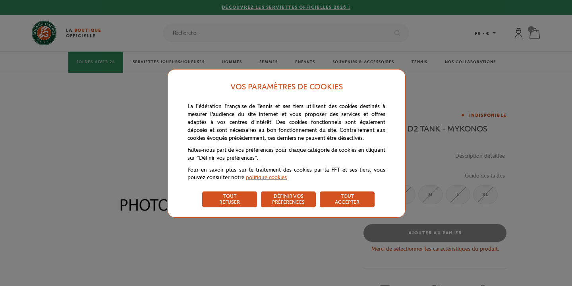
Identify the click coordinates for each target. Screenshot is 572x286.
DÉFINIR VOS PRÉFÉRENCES (288, 199)
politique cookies (266, 177)
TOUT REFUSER (229, 199)
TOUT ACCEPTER (347, 199)
